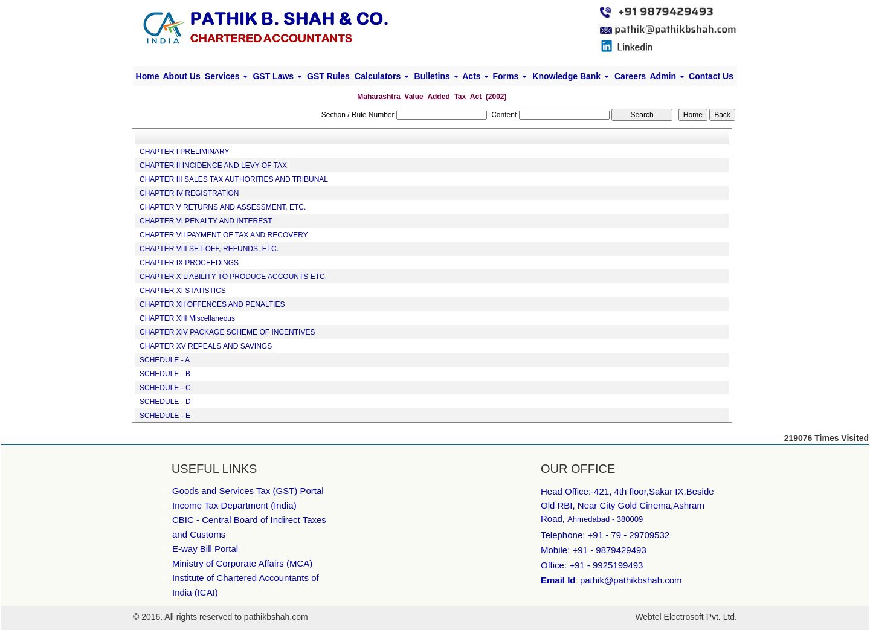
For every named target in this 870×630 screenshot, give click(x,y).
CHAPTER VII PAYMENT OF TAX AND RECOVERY (224, 235)
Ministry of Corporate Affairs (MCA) (242, 563)
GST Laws (277, 76)
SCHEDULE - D (165, 401)
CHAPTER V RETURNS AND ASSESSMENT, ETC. (223, 207)
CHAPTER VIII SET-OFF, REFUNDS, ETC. (209, 249)
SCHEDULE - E (165, 415)
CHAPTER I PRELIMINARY (184, 151)
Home (148, 76)
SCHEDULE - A (165, 360)
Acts (475, 76)
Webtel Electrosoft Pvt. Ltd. (686, 617)
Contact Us (711, 76)
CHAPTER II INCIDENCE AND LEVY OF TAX (213, 165)
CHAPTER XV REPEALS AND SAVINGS (206, 346)
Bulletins (436, 76)
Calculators (382, 76)
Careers (630, 76)
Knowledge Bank (570, 76)
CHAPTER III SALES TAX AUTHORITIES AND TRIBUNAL (234, 179)
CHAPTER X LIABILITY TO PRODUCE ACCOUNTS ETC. (233, 276)
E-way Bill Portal (205, 549)
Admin (666, 76)
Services (226, 76)
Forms (509, 76)
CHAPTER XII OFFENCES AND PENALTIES (212, 304)
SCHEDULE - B (165, 374)
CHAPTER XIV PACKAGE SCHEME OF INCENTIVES (227, 332)
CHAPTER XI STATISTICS (183, 290)
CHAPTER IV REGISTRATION (189, 193)
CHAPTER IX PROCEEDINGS (189, 263)
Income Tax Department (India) (234, 505)
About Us (181, 76)
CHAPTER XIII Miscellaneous (187, 318)
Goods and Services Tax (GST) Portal (248, 491)
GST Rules (328, 76)
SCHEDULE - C (165, 388)
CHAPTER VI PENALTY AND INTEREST (206, 221)
